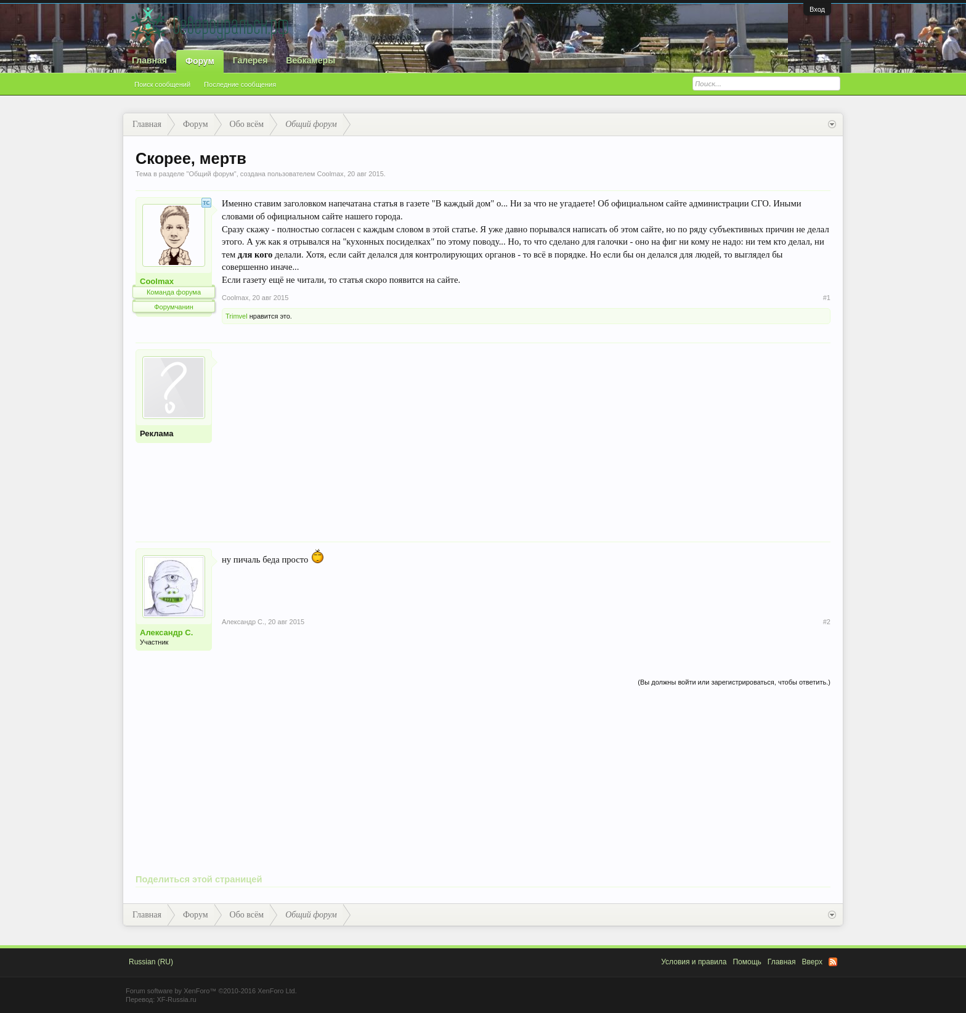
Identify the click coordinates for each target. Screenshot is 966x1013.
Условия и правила (693, 962)
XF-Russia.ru (176, 999)
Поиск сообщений (162, 84)
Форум (199, 61)
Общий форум (211, 173)
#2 (826, 621)
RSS (833, 962)
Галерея (250, 60)
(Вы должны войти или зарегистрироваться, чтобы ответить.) (734, 682)
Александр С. (166, 632)
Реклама (156, 433)
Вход (817, 9)
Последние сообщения (240, 84)
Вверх (812, 962)
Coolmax (330, 173)
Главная (149, 60)
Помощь (747, 962)
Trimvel (236, 316)
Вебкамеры (310, 60)
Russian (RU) (151, 962)
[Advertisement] (526, 435)
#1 (826, 297)
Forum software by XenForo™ (211, 991)
